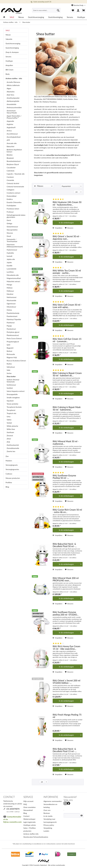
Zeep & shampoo (12, 52)
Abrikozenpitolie (13, 101)
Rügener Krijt (12, 357)
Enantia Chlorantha (14, 202)
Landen (46, 831)
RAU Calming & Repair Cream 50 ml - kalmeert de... (67, 374)
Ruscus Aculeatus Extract (16, 361)
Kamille (9, 265)
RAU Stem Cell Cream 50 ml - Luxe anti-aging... (67, 305)
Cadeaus (9, 474)
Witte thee (11, 429)
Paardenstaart (12, 316)
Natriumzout (11, 297)
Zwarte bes (11, 451)
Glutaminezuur (12, 227)
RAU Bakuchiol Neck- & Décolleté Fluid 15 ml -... (65, 750)
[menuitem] (46, 11)
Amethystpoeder (13, 98)
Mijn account (28, 801)
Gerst (9, 220)
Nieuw (8, 35)
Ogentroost (11, 303)
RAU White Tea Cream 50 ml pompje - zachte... (67, 271)
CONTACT (9, 796)
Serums (8, 56)
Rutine (9, 364)
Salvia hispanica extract (16, 391)
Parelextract (11, 329)
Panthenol (10, 323)
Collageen (10, 190)
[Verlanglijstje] (73, 10)
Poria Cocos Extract (14, 338)
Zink (8, 442)
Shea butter (11, 376)
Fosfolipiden (11, 205)
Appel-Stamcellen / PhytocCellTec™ (14, 117)
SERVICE (28, 796)
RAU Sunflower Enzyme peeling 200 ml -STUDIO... (65, 613)
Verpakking (48, 828)
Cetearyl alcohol (13, 183)
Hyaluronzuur (12, 250)
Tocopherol (11, 410)
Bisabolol (10, 158)
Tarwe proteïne (12, 404)
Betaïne (10, 155)
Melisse (10, 288)
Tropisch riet (11, 413)
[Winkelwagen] (83, 10)
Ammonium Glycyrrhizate (12, 112)
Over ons (47, 810)
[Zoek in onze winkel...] (46, 10)
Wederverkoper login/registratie (29, 820)
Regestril (10, 348)
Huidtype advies (29, 825)
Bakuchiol (10, 146)
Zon (7, 456)
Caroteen (10, 177)
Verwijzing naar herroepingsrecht (50, 820)
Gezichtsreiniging (12, 48)
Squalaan (10, 401)
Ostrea (9, 310)
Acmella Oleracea (13, 82)
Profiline (9, 482)
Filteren (38, 186)
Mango (9, 284)
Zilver (9, 439)
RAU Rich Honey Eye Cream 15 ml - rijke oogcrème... (66, 647)
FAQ (25, 804)
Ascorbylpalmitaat (14, 137)
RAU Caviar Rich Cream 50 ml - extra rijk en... (67, 510)
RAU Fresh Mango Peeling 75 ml (67, 715)
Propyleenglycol (13, 342)
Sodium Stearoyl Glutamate (13, 381)
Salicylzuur (11, 367)
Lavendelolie (11, 269)
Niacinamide (11, 300)
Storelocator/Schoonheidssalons (32, 837)
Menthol (10, 294)
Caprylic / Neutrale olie (16, 174)
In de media (48, 816)
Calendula (10, 171)
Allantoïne (10, 92)
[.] (72, 815)
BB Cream (9, 70)
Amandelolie (11, 104)
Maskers (9, 461)
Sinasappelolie (12, 394)
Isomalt (9, 256)
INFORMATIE (51, 796)
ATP (8, 140)
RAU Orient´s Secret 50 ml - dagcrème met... (66, 237)
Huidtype (9, 61)
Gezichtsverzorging (13, 43)
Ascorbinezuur (12, 134)
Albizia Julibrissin (13, 85)
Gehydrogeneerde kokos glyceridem (16, 216)
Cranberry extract (13, 193)
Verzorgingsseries (12, 469)
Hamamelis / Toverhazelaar (12, 240)
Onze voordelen (29, 807)
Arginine (10, 124)
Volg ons (68, 800)
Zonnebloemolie (13, 448)
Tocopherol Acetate (14, 407)
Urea (8, 416)
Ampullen (9, 65)
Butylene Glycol (13, 164)
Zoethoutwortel (13, 445)
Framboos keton (13, 209)
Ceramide (10, 180)
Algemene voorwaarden (53, 801)
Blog (7, 487)
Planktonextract (13, 335)
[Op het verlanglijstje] (69, 228)
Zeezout (10, 435)
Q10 (8, 345)
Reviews (47, 813)
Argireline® (11, 127)
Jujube (9, 262)
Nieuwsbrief (28, 810)
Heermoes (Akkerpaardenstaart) (15, 245)
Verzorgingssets (12, 465)
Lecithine (10, 272)
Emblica (10, 199)
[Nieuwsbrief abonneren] (82, 815)
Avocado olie (12, 143)
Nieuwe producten (13, 478)
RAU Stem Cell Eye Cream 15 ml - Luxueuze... (67, 340)
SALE (8, 30)
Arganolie (10, 121)
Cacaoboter (11, 167)
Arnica (9, 131)
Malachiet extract (13, 281)
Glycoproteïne (12, 230)
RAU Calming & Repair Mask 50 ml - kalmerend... (67, 408)
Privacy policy (49, 825)
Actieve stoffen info (30, 834)
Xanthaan (10, 432)
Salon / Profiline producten (29, 829)
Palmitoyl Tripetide (14, 319)
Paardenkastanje (13, 313)
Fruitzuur (10, 212)
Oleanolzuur (11, 307)
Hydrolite (10, 253)
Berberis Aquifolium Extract (14, 151)
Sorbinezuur (11, 385)
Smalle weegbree (13, 397)
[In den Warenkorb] (68, 222)
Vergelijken (57, 228)
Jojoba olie (11, 259)
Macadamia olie (13, 275)
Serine (9, 373)
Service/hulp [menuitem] (77, 5)
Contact (26, 816)
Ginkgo (9, 223)
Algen (9, 88)
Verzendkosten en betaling (50, 805)
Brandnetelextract (14, 161)
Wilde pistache (12, 426)
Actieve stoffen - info (14, 78)
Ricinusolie (11, 354)
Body (8, 74)
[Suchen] (58, 10)
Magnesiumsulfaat (14, 278)
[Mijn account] (78, 10)
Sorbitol (10, 388)
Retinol (9, 351)
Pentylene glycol (13, 332)
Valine (9, 420)
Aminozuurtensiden (14, 107)
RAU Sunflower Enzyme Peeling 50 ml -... (64, 476)
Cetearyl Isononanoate (15, 186)
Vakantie (9, 39)
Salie (8, 370)
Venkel (9, 423)
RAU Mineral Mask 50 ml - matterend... (66, 442)
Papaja (9, 326)
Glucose (10, 233)
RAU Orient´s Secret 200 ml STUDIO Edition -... (66, 681)
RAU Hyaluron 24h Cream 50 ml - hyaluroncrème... (67, 203)
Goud (9, 236)
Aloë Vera (10, 95)
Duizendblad (11, 196)
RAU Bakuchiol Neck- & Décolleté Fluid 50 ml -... (65, 545)
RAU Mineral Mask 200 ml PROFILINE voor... (66, 579)
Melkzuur (10, 291)
